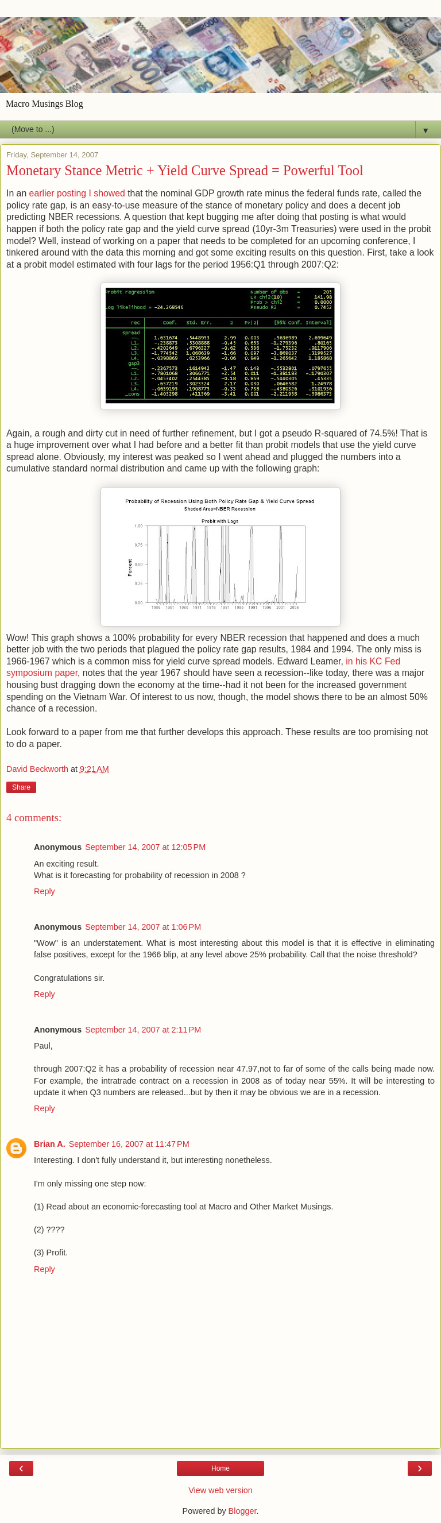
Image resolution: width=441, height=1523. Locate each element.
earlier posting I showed (78, 193)
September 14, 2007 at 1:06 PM (143, 926)
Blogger (243, 1511)
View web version (220, 1490)
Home (220, 1468)
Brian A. (49, 1144)
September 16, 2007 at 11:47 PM (129, 1144)
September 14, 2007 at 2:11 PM (143, 1029)
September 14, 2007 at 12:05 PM (145, 847)
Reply (44, 891)
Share (21, 787)
